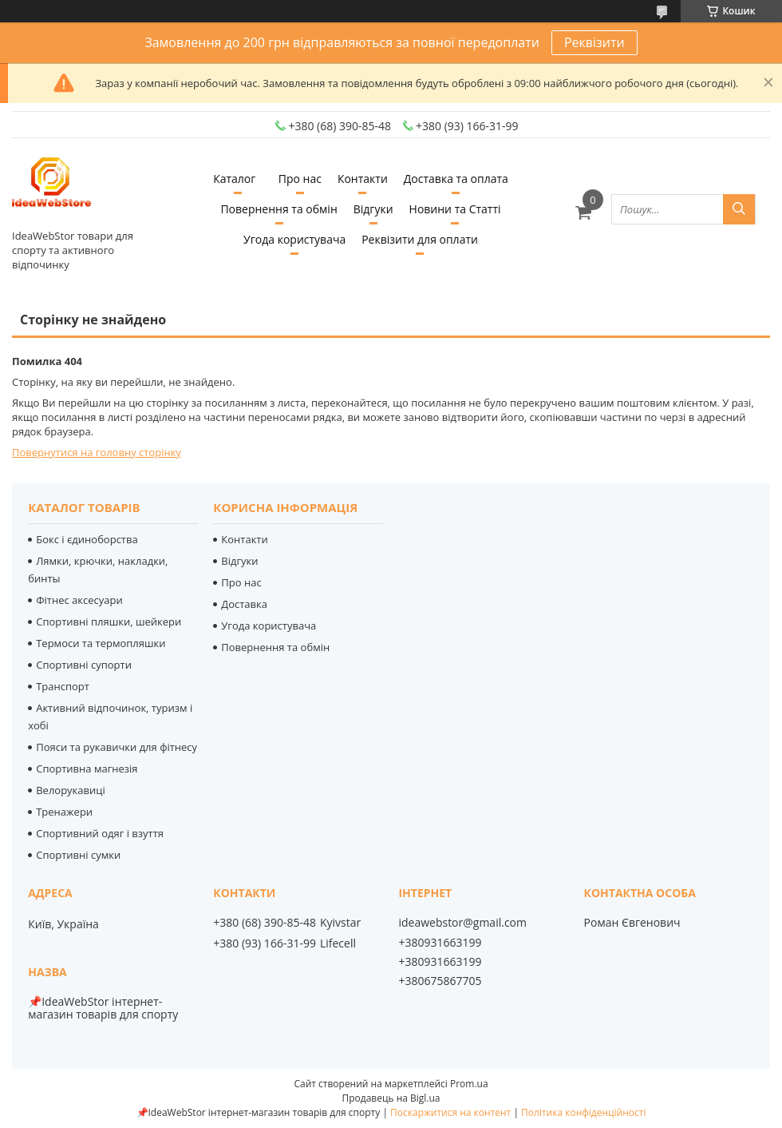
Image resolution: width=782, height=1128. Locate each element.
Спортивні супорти (84, 664)
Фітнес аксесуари (79, 600)
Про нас (300, 178)
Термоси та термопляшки (100, 643)
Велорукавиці (70, 790)
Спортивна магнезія (86, 768)
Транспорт (62, 686)
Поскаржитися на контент (450, 1112)
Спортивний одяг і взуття (100, 833)
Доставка (244, 604)
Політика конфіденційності (583, 1112)
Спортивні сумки (78, 855)
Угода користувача (294, 239)
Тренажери (64, 811)
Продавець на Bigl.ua (391, 1098)
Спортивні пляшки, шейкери (108, 621)
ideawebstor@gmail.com (462, 922)
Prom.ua (469, 1083)
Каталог (234, 178)
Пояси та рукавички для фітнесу (116, 747)
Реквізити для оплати (419, 239)
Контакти (363, 178)
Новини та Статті (455, 208)
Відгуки (373, 208)
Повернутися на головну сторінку (96, 452)
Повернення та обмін (278, 208)
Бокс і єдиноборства (87, 539)
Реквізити (594, 42)
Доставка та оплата (456, 178)
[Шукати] (739, 209)
